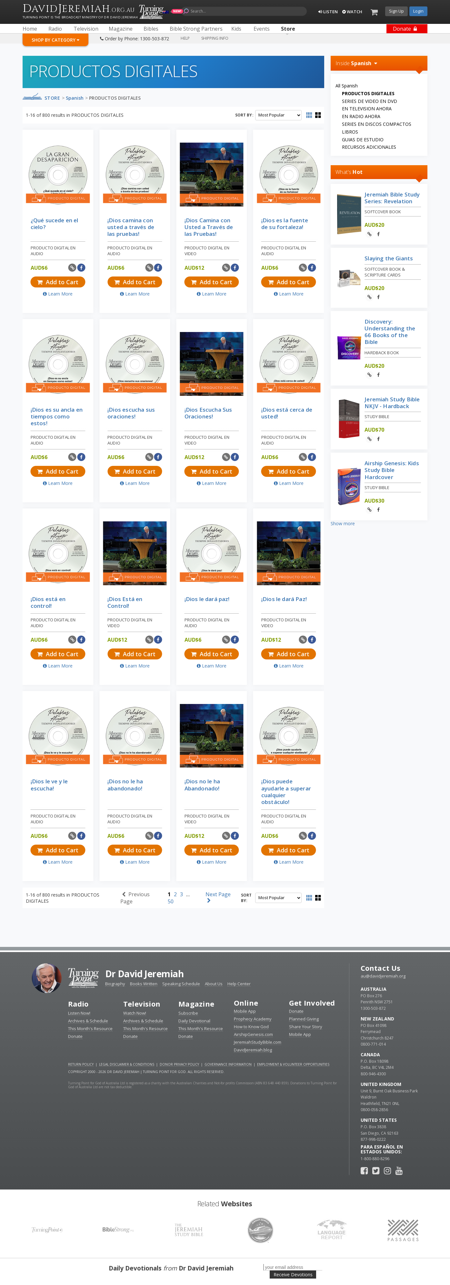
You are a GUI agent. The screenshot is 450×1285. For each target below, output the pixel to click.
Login (418, 11)
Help (185, 38)
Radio (78, 1004)
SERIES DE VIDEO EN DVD (369, 101)
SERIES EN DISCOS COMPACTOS (376, 124)
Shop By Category (55, 40)
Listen (328, 12)
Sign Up (396, 11)
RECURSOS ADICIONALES (369, 147)
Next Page (218, 897)
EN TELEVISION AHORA (367, 108)
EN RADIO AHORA (361, 116)
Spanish (75, 98)
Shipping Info (214, 38)
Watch (352, 12)
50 (171, 901)
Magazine (196, 1004)
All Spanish (346, 86)
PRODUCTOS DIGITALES (115, 98)
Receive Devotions (293, 1274)
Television (141, 1004)
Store (52, 98)
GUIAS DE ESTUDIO (363, 139)
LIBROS (350, 132)
